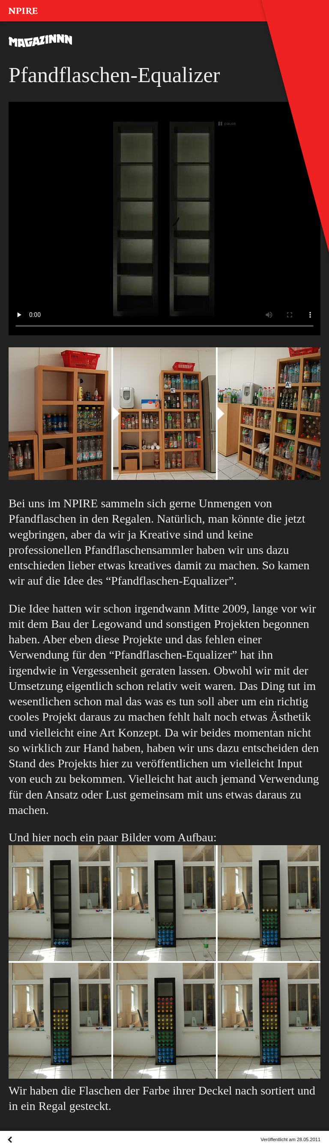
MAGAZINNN (41, 40)
